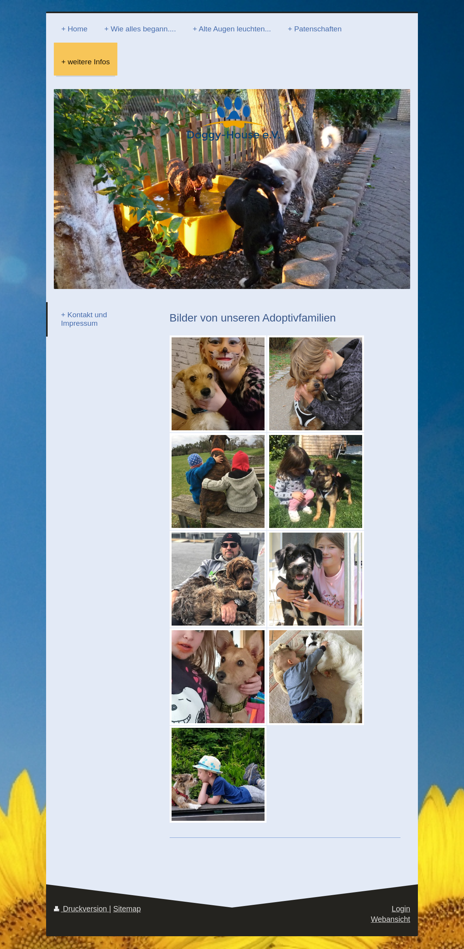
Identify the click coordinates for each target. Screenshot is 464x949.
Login (401, 908)
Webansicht (390, 919)
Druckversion (81, 908)
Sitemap (127, 908)
